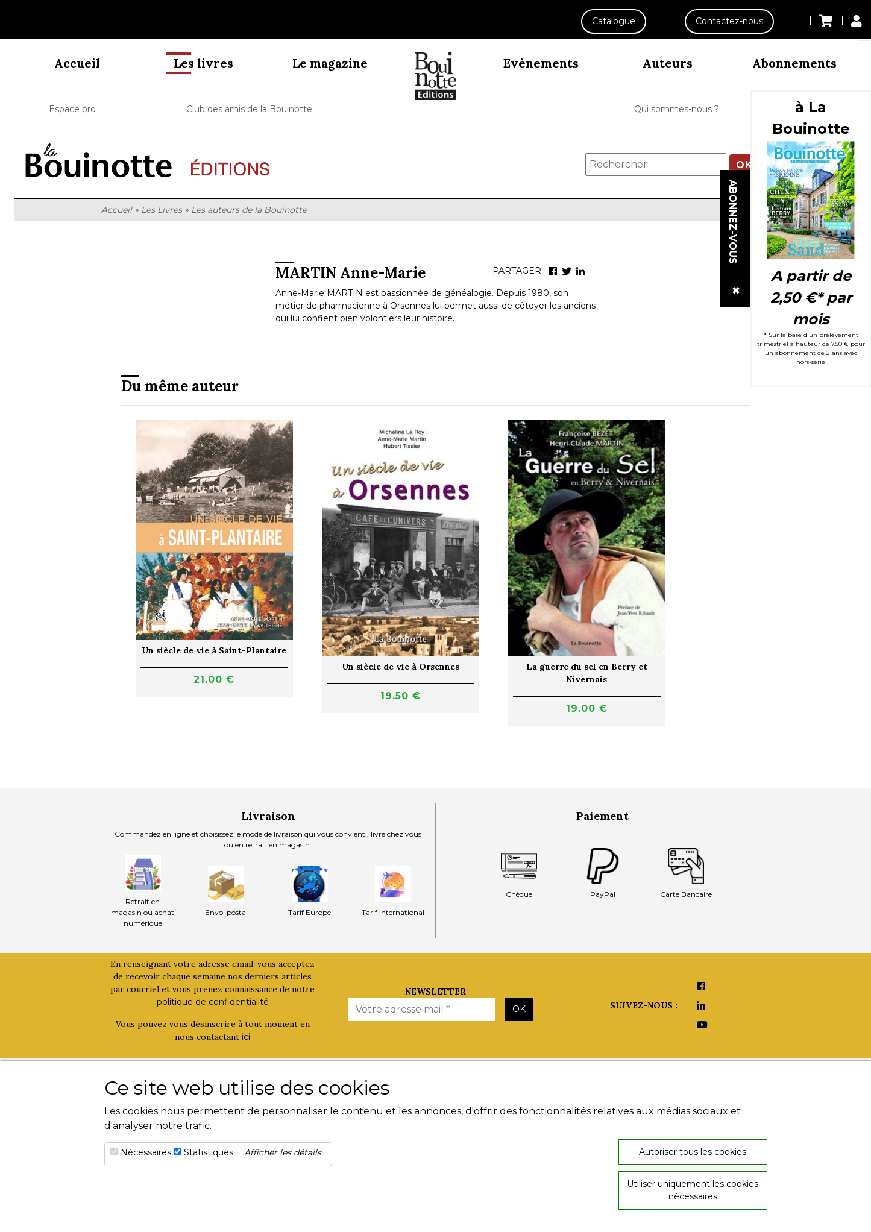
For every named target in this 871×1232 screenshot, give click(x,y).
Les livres (203, 63)
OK (519, 1009)
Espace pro (72, 109)
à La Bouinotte (811, 117)
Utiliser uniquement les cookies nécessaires (692, 1190)
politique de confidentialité (213, 1001)
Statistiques (208, 1152)
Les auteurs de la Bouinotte (249, 209)
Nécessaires (146, 1152)
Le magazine (330, 63)
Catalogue (613, 21)
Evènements (541, 63)
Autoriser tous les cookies (692, 1151)
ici (246, 1036)
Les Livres (161, 209)
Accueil (77, 63)
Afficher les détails (282, 1152)
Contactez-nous (729, 21)
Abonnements (794, 63)
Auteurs (668, 63)
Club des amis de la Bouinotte (249, 109)
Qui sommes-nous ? (676, 109)
